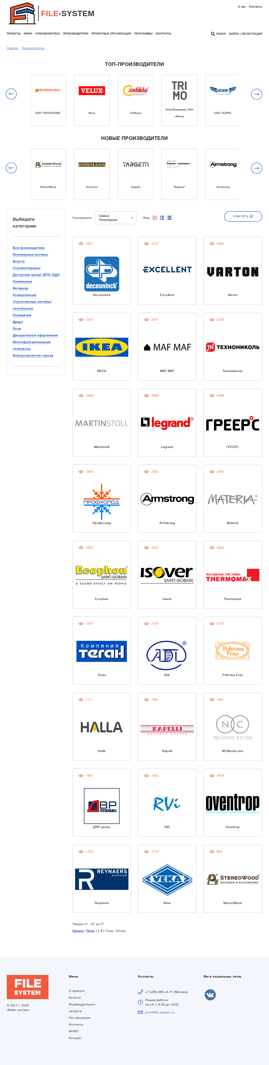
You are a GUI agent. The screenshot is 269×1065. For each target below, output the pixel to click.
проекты (14, 33)
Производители (33, 48)
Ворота (19, 261)
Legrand (156, 447)
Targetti (136, 187)
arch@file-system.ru (159, 1012)
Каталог (75, 997)
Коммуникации (24, 295)
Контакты (255, 6)
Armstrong (223, 187)
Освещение (22, 315)
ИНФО (73, 1031)
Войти (234, 33)
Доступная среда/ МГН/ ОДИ (36, 274)
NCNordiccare (210, 751)
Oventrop (210, 827)
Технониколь (210, 371)
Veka (156, 903)
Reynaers (102, 903)
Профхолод (102, 523)
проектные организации (111, 33)
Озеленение (22, 281)
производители (75, 33)
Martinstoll (102, 447)
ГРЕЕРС (210, 447)
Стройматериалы (26, 268)
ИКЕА (101, 371)
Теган (102, 675)
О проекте (77, 991)
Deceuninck (102, 295)
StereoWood (48, 187)
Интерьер (20, 288)
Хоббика (135, 113)
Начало (78, 930)
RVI (156, 827)
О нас (242, 6)
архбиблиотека (47, 33)
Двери (18, 322)
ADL (156, 675)
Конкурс (75, 1038)
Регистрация (252, 33)
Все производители (29, 248)
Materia (210, 523)
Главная (12, 48)
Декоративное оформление (35, 335)
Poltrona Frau (210, 675)
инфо (28, 33)
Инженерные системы (30, 254)
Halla (101, 751)
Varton (210, 295)
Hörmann (92, 187)
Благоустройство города (33, 355)
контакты (163, 33)
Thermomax (210, 599)
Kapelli (156, 751)
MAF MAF (156, 371)
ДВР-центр (101, 827)
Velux (92, 113)
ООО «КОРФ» (223, 113)
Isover (156, 599)
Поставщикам (79, 1017)
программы (143, 33)
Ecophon (101, 599)
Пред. (90, 930)
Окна (17, 328)
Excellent (156, 295)
